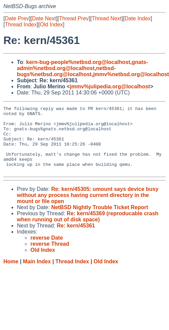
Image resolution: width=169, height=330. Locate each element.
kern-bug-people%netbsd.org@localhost (78, 62)
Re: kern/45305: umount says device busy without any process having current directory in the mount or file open (88, 208)
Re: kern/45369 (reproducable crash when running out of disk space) (88, 230)
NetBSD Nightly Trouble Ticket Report (99, 220)
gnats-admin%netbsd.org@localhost (82, 65)
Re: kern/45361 (76, 239)
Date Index (137, 18)
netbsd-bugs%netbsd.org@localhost (66, 71)
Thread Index (21, 24)
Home (10, 275)
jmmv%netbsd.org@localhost (131, 74)
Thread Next (106, 18)
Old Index (51, 24)
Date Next (44, 18)
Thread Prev (74, 18)
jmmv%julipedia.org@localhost (110, 86)
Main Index (37, 275)
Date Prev (17, 18)
